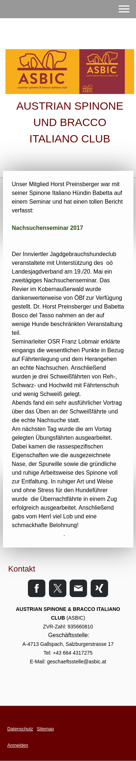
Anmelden (17, 745)
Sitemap (45, 728)
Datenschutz (20, 728)
